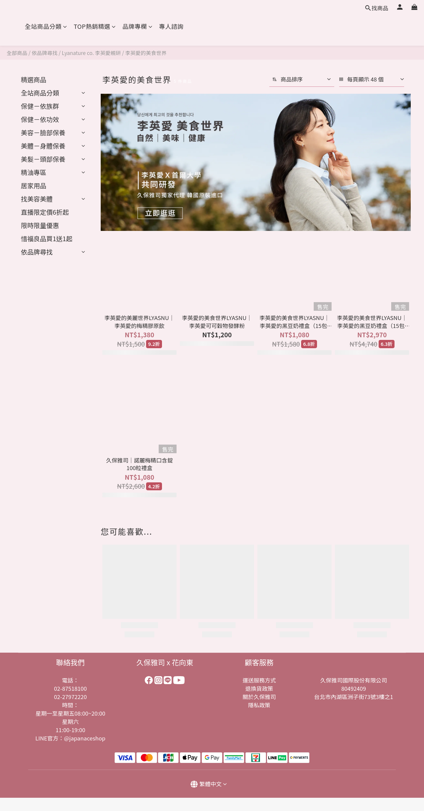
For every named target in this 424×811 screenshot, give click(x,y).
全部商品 (17, 52)
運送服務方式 (259, 680)
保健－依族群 (40, 106)
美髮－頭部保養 (43, 159)
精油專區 (33, 172)
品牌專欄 (138, 26)
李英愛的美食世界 (146, 52)
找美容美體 (37, 198)
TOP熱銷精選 (95, 26)
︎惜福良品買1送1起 (47, 238)
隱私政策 (259, 705)
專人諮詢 (171, 26)
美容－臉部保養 (43, 132)
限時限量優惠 (40, 225)
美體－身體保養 (43, 145)
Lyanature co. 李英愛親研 (91, 52)
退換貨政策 (259, 688)
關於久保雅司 (259, 697)
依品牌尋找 (45, 52)
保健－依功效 (40, 119)
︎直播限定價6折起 (45, 212)
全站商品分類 (46, 26)
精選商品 (33, 79)
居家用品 (33, 185)
